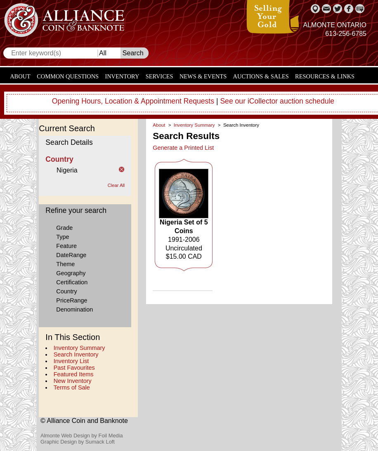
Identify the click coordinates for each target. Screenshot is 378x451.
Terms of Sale (72, 387)
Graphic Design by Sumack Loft (77, 442)
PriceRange (71, 300)
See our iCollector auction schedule (277, 101)
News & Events (203, 76)
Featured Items (74, 374)
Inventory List (71, 361)
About (20, 76)
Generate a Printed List (183, 147)
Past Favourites (74, 367)
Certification (71, 282)
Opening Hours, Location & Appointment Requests (133, 101)
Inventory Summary (79, 348)
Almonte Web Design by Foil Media (81, 435)
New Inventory (73, 381)
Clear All (116, 185)
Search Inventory (76, 354)
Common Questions (68, 76)
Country (66, 291)
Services (159, 76)
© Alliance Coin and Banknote (84, 420)
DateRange (71, 255)
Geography (70, 273)
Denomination (74, 309)
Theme (65, 264)
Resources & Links (324, 76)
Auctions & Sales (261, 76)
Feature (66, 246)
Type (62, 237)
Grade (64, 227)
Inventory (122, 76)
